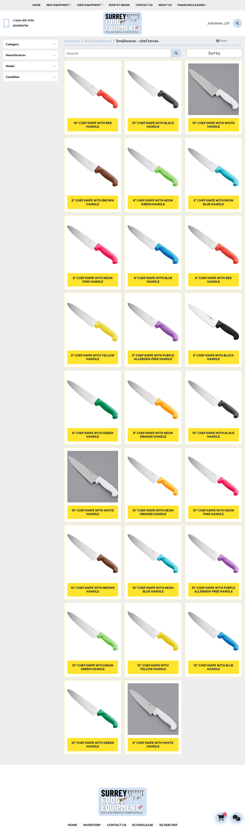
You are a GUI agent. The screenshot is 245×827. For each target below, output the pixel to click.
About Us (165, 5)
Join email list (218, 23)
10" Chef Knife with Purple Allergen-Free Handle (213, 589)
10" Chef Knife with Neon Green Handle (92, 667)
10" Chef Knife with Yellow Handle (153, 667)
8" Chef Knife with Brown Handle (93, 202)
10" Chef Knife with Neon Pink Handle (213, 512)
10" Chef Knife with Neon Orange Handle (153, 512)
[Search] (237, 23)
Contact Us (144, 5)
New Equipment (57, 5)
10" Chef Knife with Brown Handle (93, 589)
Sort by (214, 53)
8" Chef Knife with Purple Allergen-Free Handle (153, 357)
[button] (58, 5)
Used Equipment (89, 5)
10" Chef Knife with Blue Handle (213, 667)
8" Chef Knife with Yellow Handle (92, 357)
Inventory (92, 825)
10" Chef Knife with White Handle (213, 124)
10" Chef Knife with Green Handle (92, 744)
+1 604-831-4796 (23, 20)
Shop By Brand (119, 5)
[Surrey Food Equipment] (122, 801)
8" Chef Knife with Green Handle (92, 434)
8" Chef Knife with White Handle (153, 744)
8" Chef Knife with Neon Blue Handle (213, 202)
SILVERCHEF (168, 825)
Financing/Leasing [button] (191, 5)
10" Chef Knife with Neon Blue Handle (153, 589)
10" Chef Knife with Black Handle (153, 124)
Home (37, 5)
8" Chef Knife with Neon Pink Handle (93, 279)
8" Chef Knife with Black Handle (213, 357)
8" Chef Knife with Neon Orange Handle (153, 434)
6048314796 (20, 25)
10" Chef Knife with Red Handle (93, 124)
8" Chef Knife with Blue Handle (153, 279)
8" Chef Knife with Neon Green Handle (153, 202)
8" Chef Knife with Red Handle (213, 279)
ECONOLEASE (142, 825)
